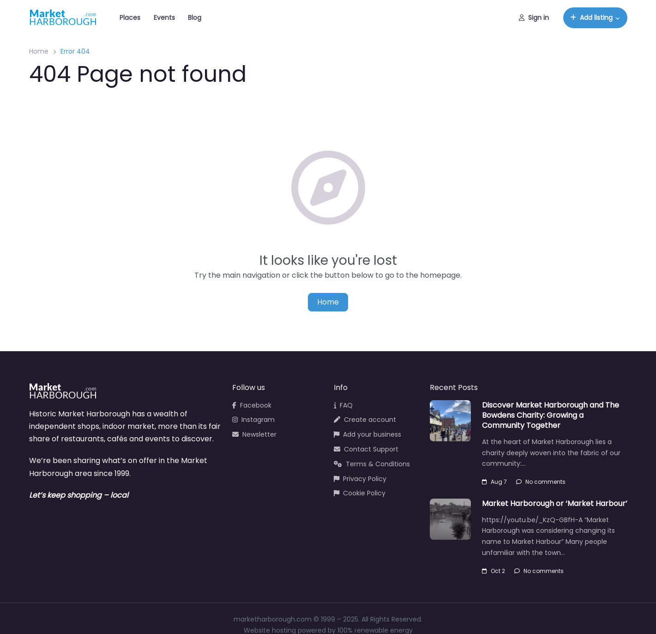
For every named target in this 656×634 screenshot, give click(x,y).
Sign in (534, 17)
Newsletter (254, 434)
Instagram (253, 419)
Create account (365, 419)
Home (38, 51)
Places (130, 17)
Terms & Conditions (372, 464)
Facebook (251, 405)
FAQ (343, 405)
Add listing (591, 17)
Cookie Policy (359, 493)
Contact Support (366, 449)
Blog (194, 17)
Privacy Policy (360, 478)
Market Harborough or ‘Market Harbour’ (554, 503)
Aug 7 (494, 482)
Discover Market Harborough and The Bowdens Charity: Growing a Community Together (550, 415)
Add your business (367, 434)
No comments (541, 482)
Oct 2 (493, 571)
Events (164, 17)
